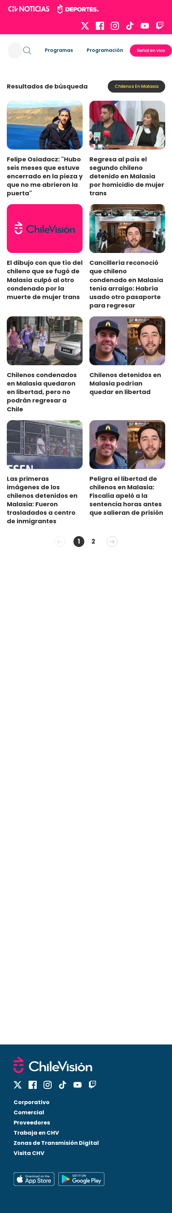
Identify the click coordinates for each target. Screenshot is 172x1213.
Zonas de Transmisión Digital (56, 1143)
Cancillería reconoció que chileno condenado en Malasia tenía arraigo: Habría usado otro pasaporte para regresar (126, 284)
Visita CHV (29, 1153)
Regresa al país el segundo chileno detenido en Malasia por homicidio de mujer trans (126, 176)
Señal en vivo (151, 50)
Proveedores (32, 1123)
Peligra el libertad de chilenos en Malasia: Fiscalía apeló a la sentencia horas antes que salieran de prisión (126, 495)
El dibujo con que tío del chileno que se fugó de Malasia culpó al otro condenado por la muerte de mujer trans (45, 279)
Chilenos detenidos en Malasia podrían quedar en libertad (125, 383)
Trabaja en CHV (36, 1133)
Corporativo (32, 1102)
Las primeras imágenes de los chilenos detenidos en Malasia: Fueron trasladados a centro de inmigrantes (42, 500)
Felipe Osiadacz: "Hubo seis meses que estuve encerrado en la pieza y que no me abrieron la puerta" (45, 176)
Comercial (29, 1112)
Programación (105, 50)
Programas (59, 50)
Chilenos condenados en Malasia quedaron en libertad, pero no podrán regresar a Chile (42, 392)
